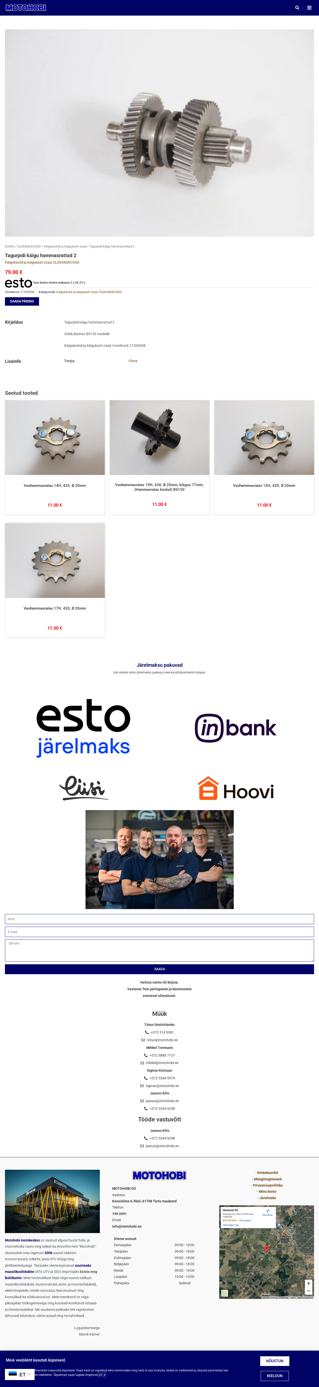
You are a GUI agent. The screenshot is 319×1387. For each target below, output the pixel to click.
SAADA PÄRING (22, 301)
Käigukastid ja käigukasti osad (65, 246)
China (132, 361)
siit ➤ (102, 1375)
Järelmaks (267, 1198)
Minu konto (267, 1191)
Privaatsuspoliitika (268, 1185)
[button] (297, 8)
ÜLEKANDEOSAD (29, 246)
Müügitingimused (268, 1179)
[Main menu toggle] (309, 8)
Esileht (9, 246)
